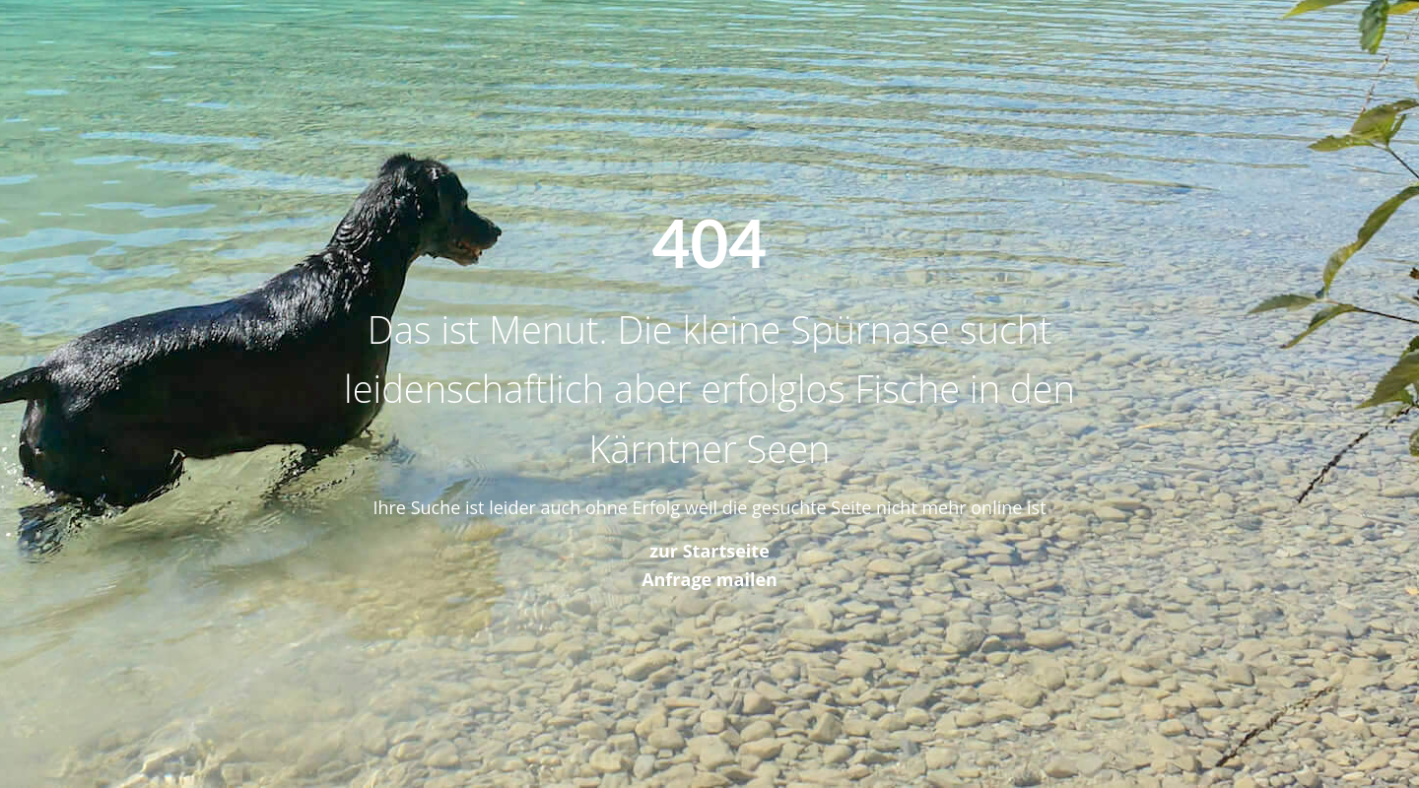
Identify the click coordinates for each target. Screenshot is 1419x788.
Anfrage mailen (709, 579)
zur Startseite (709, 550)
